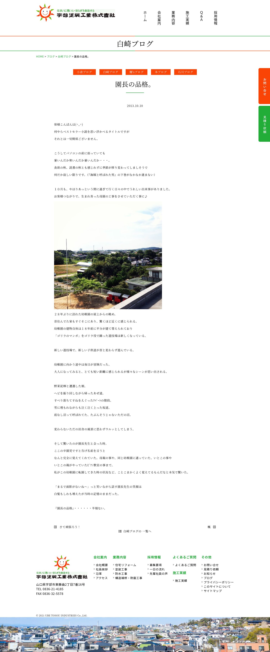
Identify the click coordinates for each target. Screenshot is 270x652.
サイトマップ (213, 591)
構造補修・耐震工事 (128, 578)
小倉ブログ (84, 72)
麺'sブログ (136, 72)
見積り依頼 (211, 569)
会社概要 (102, 565)
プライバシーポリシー (219, 582)
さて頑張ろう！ (67, 527)
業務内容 (173, 18)
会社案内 (159, 18)
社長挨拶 (102, 569)
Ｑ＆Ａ (201, 16)
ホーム (145, 16)
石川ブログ (185, 72)
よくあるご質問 (185, 565)
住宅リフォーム (125, 565)
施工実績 (187, 18)
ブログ (208, 578)
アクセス (102, 578)
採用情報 (215, 18)
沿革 (99, 573)
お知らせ (210, 573)
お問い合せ (211, 565)
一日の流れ (157, 569)
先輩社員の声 (159, 573)
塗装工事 (121, 569)
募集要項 (156, 565)
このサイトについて (217, 586)
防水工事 (121, 573)
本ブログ (161, 72)
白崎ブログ (110, 72)
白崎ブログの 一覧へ (135, 531)
